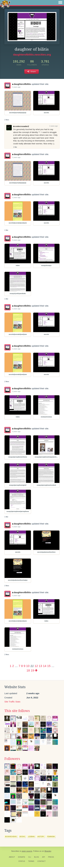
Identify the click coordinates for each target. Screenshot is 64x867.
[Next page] (36, 670)
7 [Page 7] (19, 666)
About (12, 857)
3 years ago (16, 431)
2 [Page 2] (13, 666)
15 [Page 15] (49, 666)
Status (21, 861)
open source (27, 851)
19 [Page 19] (32, 670)
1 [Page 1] (10, 666)
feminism (51, 836)
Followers (12, 759)
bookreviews (11, 836)
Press (51, 857)
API (43, 857)
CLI (29, 857)
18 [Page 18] (28, 670)
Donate (21, 857)
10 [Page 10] (28, 666)
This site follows (17, 711)
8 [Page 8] (22, 666)
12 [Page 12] (36, 666)
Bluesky (48, 851)
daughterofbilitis (21, 84)
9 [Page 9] (24, 666)
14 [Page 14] (44, 666)
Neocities (15, 851)
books (22, 836)
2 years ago (16, 87)
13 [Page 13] (40, 666)
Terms (31, 861)
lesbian (31, 836)
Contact (41, 861)
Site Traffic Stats (12, 701)
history (40, 836)
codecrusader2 (21, 126)
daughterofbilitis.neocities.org (32, 54)
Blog (36, 857)
